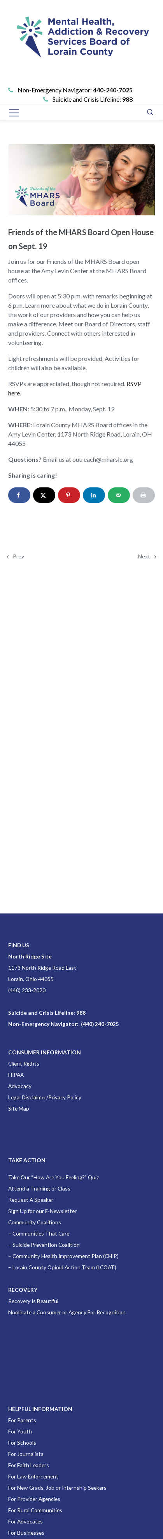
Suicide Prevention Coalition (46, 1244)
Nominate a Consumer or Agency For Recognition (67, 1312)
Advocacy (20, 1086)
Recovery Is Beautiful (33, 1301)
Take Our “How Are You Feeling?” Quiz (53, 1177)
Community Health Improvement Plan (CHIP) (65, 1256)
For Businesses (26, 1532)
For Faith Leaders (28, 1465)
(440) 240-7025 (100, 1024)
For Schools (22, 1442)
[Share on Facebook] (19, 495)
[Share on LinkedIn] (94, 495)
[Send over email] (119, 495)
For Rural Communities (35, 1510)
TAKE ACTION (27, 1160)
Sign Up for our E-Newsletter (42, 1211)
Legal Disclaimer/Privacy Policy (44, 1097)
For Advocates (25, 1521)
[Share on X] (44, 495)
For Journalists (26, 1454)
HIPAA (16, 1074)
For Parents (22, 1420)
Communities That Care (40, 1233)
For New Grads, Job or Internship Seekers (57, 1487)
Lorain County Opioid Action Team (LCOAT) (64, 1267)
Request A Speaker (30, 1199)
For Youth (20, 1431)
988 (127, 99)
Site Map (18, 1108)
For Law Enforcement (33, 1476)
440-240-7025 (113, 90)
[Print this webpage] (144, 495)
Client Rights (23, 1063)
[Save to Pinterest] (69, 495)
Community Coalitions (34, 1222)
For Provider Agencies (34, 1499)
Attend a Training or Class (39, 1188)
